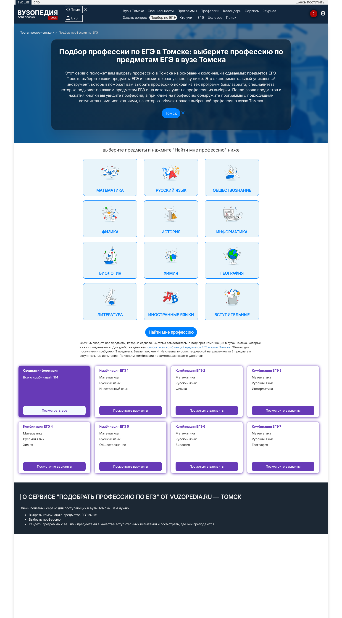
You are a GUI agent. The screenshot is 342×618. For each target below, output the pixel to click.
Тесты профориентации (37, 32)
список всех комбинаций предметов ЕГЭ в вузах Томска (188, 347)
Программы (187, 11)
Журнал (269, 11)
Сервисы (252, 11)
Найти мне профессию (171, 332)
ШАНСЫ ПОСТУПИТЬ (310, 2)
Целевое (215, 17)
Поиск (231, 17)
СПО (37, 2)
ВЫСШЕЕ (23, 2)
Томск (171, 113)
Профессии (210, 11)
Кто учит (186, 17)
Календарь (232, 11)
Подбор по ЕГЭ (163, 17)
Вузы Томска (133, 11)
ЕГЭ (200, 17)
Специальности (161, 11)
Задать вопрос (135, 17)
